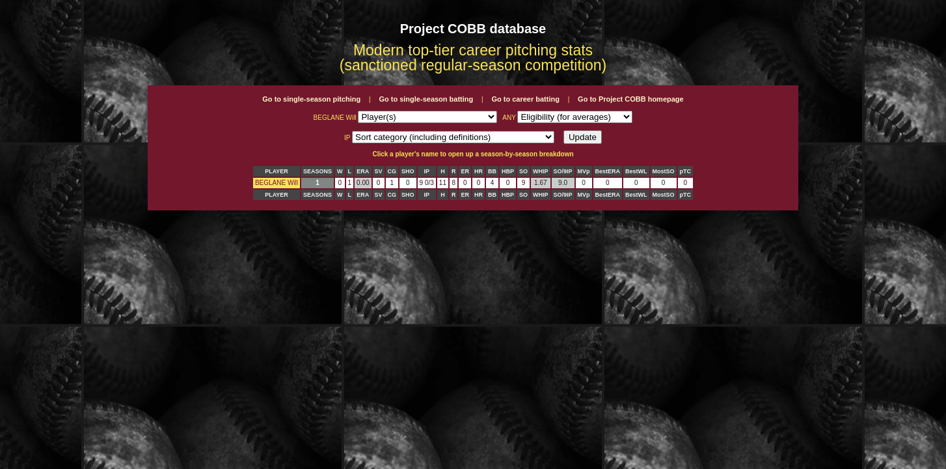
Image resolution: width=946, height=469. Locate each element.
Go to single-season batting (426, 99)
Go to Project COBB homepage (631, 99)
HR (478, 171)
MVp (584, 171)
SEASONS (317, 171)
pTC (686, 171)
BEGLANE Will (276, 182)
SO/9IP (563, 171)
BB (492, 171)
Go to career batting (525, 99)
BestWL (636, 171)
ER (465, 171)
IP (426, 171)
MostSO (664, 171)
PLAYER (276, 171)
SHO (407, 171)
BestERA (608, 171)
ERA (363, 171)
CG (392, 171)
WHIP (540, 171)
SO (523, 171)
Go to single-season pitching (311, 99)
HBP (508, 171)
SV (379, 171)
